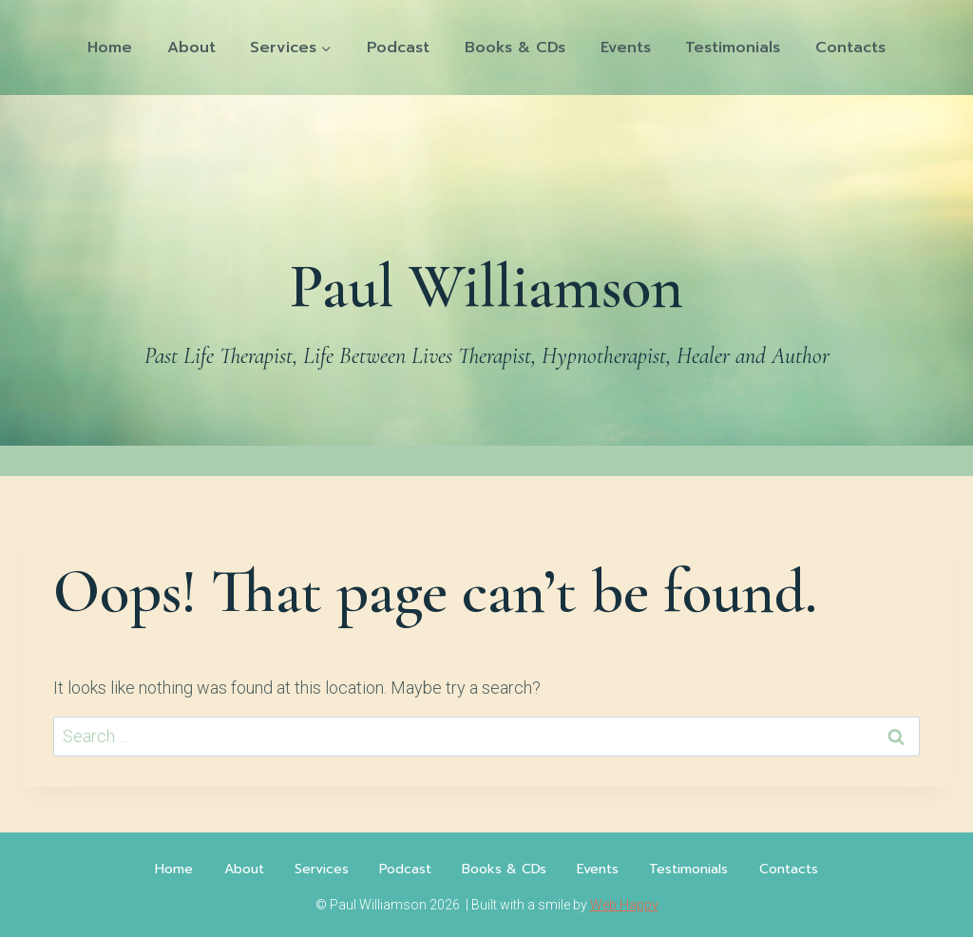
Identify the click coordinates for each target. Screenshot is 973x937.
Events (626, 47)
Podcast (398, 47)
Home (109, 47)
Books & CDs (515, 47)
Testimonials (732, 47)
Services (322, 869)
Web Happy (624, 904)
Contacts (850, 47)
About (191, 47)
